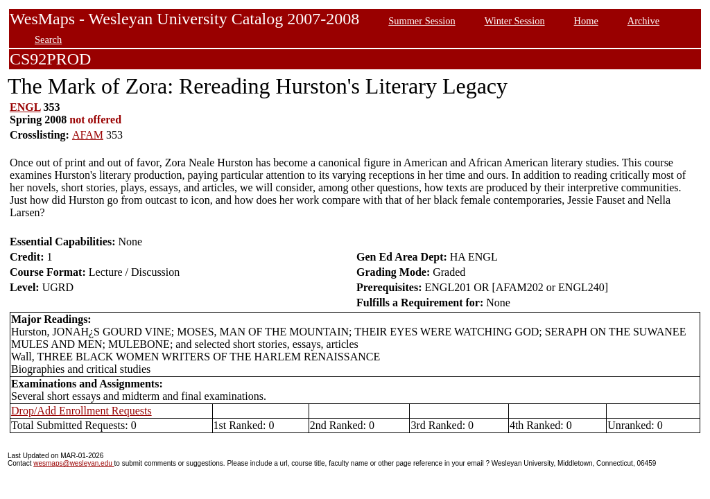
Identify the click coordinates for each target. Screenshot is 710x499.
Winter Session (515, 20)
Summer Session (421, 20)
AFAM (87, 135)
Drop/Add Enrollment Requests (81, 411)
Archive (643, 20)
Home (586, 20)
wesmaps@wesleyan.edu (73, 463)
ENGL (25, 107)
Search (48, 39)
